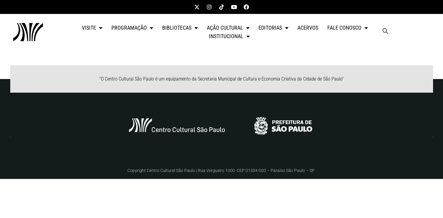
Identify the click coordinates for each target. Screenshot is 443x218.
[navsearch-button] (385, 32)
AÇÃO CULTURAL (228, 28)
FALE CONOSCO (347, 28)
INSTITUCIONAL (229, 36)
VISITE (92, 28)
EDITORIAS (273, 28)
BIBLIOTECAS (180, 28)
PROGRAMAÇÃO (132, 28)
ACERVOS (307, 28)
